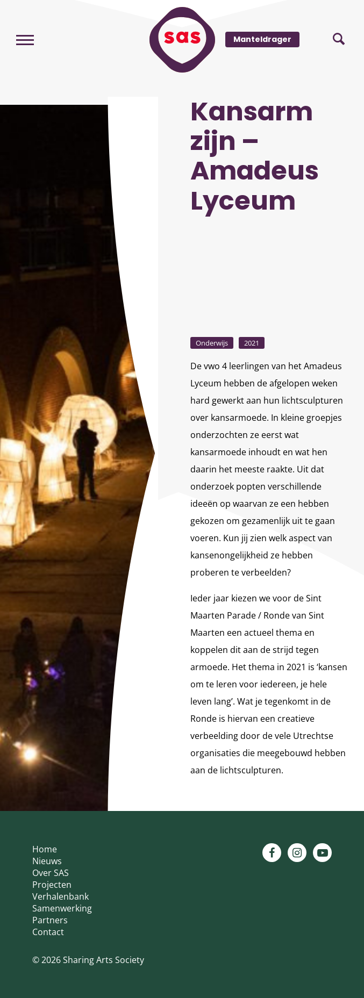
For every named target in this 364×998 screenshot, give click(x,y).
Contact (48, 932)
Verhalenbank (60, 896)
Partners (50, 920)
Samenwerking (62, 908)
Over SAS (50, 873)
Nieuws (47, 861)
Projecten (52, 885)
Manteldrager (262, 39)
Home (44, 849)
